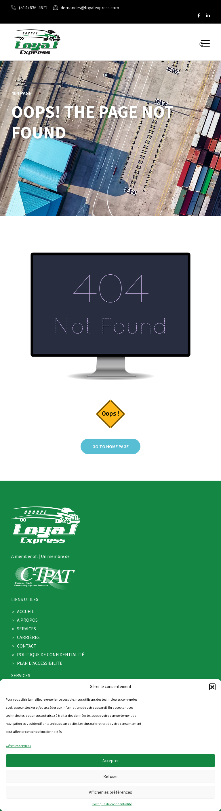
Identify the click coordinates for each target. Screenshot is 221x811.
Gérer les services (18, 745)
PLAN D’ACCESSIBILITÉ (39, 663)
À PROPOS (27, 620)
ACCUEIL (25, 611)
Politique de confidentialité (112, 804)
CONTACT (27, 646)
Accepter (110, 760)
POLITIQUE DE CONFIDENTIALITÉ (50, 654)
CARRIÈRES (28, 637)
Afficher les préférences (110, 792)
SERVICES (26, 628)
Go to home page (110, 446)
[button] (212, 686)
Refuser (110, 776)
